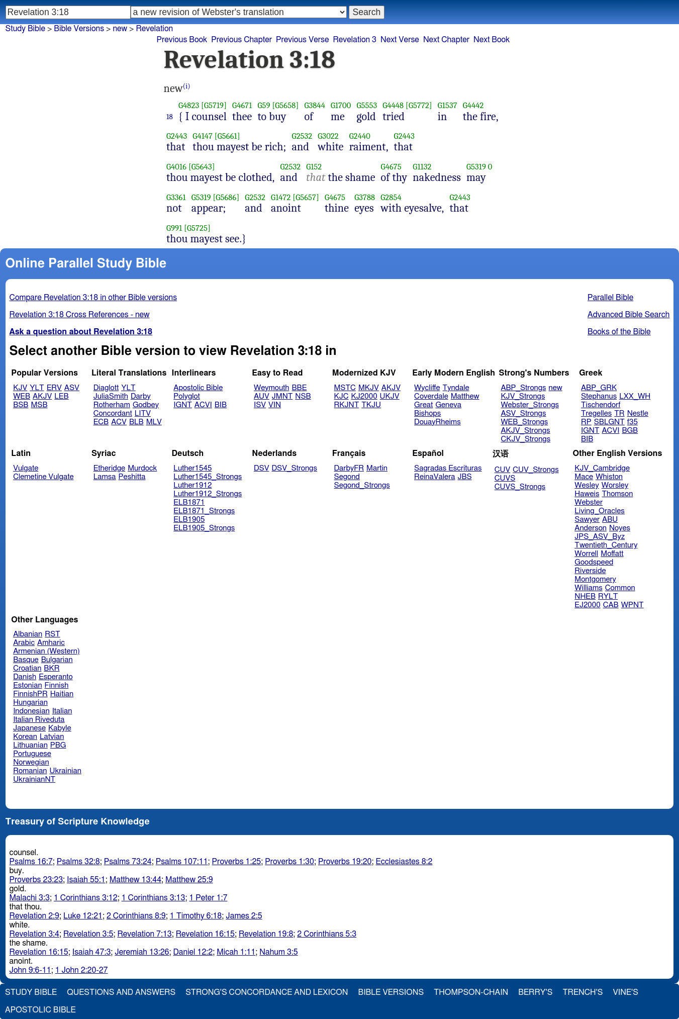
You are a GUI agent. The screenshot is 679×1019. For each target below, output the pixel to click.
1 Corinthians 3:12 (86, 898)
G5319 (476, 166)
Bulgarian (57, 660)
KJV (20, 388)
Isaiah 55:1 (86, 880)
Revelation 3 (354, 40)
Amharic (51, 642)
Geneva (448, 405)
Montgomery (595, 579)
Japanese (29, 728)
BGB (630, 430)
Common (620, 588)
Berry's (535, 992)
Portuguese (32, 754)
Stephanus (599, 396)
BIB (221, 405)
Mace (583, 477)
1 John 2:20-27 (81, 970)
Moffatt (612, 554)
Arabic (24, 642)
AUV (261, 396)
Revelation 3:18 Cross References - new (80, 315)
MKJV (368, 388)
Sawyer (587, 519)
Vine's (625, 992)
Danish (24, 677)
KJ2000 (364, 396)
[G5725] (197, 228)
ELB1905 (189, 519)
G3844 (314, 105)
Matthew (465, 396)
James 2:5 (244, 916)
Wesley (586, 485)
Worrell (586, 554)
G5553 (366, 105)
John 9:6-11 (30, 970)
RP (586, 422)
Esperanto (56, 677)
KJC (341, 396)
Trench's (582, 992)
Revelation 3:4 (34, 934)
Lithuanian (30, 745)
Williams (588, 588)
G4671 (242, 105)
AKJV (42, 396)
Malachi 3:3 (30, 898)
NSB (303, 396)
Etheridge (109, 468)
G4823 (188, 105)
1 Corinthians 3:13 (153, 898)
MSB (39, 405)
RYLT (608, 596)
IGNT (182, 405)
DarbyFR (349, 468)
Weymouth (271, 388)
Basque (26, 660)
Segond (347, 477)
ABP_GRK (599, 388)
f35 (632, 422)
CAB (611, 605)
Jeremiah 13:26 (142, 952)
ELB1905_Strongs (204, 528)
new (120, 29)
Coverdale (431, 396)
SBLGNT (609, 422)
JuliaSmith (110, 396)
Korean (25, 736)
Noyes (619, 528)
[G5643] (201, 166)
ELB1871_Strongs (204, 511)
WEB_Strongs (524, 422)
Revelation (154, 29)
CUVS (505, 478)
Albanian (27, 634)
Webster (588, 502)
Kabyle (59, 728)
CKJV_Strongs (525, 439)
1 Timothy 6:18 (196, 916)
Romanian (30, 771)
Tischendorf (600, 405)
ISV (260, 405)
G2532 (302, 136)
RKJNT (346, 405)
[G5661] (227, 136)
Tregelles (596, 413)
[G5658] (285, 105)
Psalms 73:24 (128, 862)
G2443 (176, 136)
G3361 (176, 197)
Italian (62, 711)
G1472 (280, 197)
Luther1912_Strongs (207, 494)
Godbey (146, 405)
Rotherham (111, 405)
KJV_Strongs (523, 396)
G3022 (328, 136)
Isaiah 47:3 (91, 952)
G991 (174, 228)
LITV (143, 413)
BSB (20, 405)
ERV (54, 388)
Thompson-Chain (471, 992)
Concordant (112, 413)
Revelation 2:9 (34, 916)
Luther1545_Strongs (207, 477)
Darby (141, 396)
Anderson (590, 528)
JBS (464, 477)
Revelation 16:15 (205, 934)
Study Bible (25, 29)
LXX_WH (634, 396)
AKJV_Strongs (525, 430)
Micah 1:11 (236, 952)
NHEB (585, 596)
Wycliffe (427, 388)
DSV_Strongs (294, 468)
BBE (299, 388)
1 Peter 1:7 (208, 898)
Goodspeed (593, 562)
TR (619, 413)
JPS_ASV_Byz (599, 536)
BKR (51, 668)
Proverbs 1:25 (236, 862)
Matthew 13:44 (135, 880)
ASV (71, 388)
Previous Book (182, 40)
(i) (186, 86)
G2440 (359, 136)
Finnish (57, 685)
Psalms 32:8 (78, 862)
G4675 (391, 166)
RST (52, 634)
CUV (503, 470)
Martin (376, 468)
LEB (61, 396)
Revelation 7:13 (144, 934)
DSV (261, 468)
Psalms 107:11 (182, 862)
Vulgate (25, 468)
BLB (136, 422)
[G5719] (214, 105)
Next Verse (399, 40)
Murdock (142, 468)
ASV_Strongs (523, 413)
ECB (101, 422)
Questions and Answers (121, 992)
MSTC (345, 388)
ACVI (203, 405)
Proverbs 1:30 (289, 862)
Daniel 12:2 (193, 952)
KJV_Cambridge (602, 468)
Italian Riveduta (38, 719)
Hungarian (30, 702)
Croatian (27, 668)
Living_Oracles (599, 511)
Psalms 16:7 (31, 862)
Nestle (637, 413)
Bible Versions (79, 29)
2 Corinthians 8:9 (136, 916)
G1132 (422, 166)
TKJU (371, 405)
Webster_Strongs (530, 405)
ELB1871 (189, 502)
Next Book (491, 40)
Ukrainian (65, 771)
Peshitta (132, 477)
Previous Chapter (241, 40)
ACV (119, 422)
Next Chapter (446, 40)
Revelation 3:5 (88, 934)
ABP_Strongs (523, 388)
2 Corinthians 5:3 (326, 934)
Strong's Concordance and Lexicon (266, 992)
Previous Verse (302, 40)
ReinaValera (434, 477)
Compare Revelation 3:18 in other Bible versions (93, 298)
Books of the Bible (619, 332)
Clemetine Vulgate (43, 477)
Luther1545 (192, 468)
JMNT (282, 396)
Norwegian (31, 762)
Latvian (52, 736)
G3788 (364, 197)
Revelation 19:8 (266, 934)
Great (423, 405)
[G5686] (226, 197)
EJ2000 (587, 605)
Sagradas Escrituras (447, 468)
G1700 (341, 105)
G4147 (202, 136)
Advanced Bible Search (628, 315)
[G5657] (306, 197)
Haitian (62, 694)
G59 (263, 105)
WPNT (632, 605)
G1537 (447, 105)
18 (169, 116)
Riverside (590, 571)
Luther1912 (192, 485)
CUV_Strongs (535, 470)
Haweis (586, 494)
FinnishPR (30, 694)
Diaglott (106, 388)
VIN (274, 405)
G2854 (390, 197)
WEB (21, 396)
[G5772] (419, 105)
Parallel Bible (610, 298)
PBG (58, 745)
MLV (154, 422)
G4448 (393, 105)
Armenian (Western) (46, 651)
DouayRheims (437, 422)
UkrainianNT (34, 779)
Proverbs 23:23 (36, 880)
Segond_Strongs (362, 485)
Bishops (427, 413)
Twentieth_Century (605, 545)
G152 (314, 166)
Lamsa (104, 477)
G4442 (473, 105)
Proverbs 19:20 (345, 862)
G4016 (176, 166)
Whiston (609, 477)
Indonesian (31, 711)
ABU (610, 519)
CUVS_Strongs (520, 487)
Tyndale (456, 388)
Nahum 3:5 (278, 952)
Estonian (27, 685)
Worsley (615, 485)
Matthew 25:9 (189, 880)
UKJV (390, 396)
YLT (37, 388)
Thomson (617, 494)
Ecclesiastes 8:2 (404, 862)
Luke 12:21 (83, 916)
